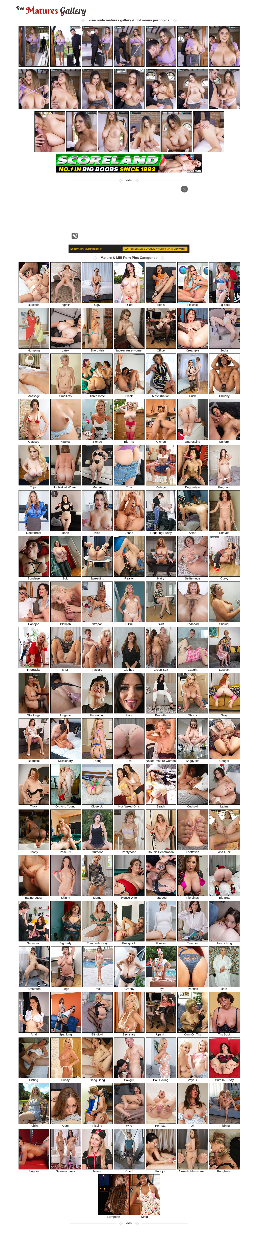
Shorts (192, 714)
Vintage (161, 486)
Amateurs (34, 987)
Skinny (65, 896)
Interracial (34, 668)
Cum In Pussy (224, 1078)
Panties (193, 987)
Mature (97, 486)
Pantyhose (129, 850)
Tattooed (161, 896)
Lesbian (224, 668)
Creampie (192, 349)
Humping (34, 349)
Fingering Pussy (161, 531)
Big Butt (224, 896)
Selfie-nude (192, 577)
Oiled (129, 303)
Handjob (34, 622)
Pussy (65, 1078)
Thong (97, 759)
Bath (224, 987)
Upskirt (161, 1033)
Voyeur (192, 1078)
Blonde (97, 440)
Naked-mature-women (161, 759)
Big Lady (65, 942)
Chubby (224, 394)
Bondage (34, 577)
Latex (65, 349)
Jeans (129, 531)
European (113, 1215)
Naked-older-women (192, 1170)
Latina (224, 805)
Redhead (192, 622)
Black (129, 394)
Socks (224, 349)
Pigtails (65, 303)
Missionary (65, 759)
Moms (97, 896)
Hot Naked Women (65, 486)
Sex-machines (65, 1170)
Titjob (34, 486)
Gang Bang (97, 1078)
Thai (129, 486)
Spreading (97, 577)
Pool (97, 987)
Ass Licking (224, 942)
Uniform (224, 440)
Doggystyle (192, 486)
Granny (129, 987)
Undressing (192, 440)
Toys (161, 987)
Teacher (192, 942)
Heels (161, 303)
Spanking (65, 1033)
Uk (192, 1124)
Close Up (97, 805)
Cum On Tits (192, 1033)
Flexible (192, 303)
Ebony (34, 850)
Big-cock (224, 303)
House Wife (129, 896)
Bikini (129, 622)
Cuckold (192, 805)
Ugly (97, 303)
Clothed (129, 668)
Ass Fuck (224, 850)
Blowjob (65, 622)
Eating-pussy (34, 896)
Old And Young (65, 805)
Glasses (34, 440)
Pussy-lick (129, 942)
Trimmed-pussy (97, 942)
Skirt (161, 622)
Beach (161, 805)
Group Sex (161, 668)
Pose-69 (65, 850)
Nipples (65, 440)
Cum (65, 1124)
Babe (65, 531)
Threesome (97, 394)
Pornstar (161, 1124)
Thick (34, 805)
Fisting (34, 1078)
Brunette (161, 714)
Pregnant (224, 486)
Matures (50, 10)
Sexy (224, 714)
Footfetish (192, 850)
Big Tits (129, 440)
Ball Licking (161, 1078)
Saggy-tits (192, 759)
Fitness (161, 942)
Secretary (129, 1033)
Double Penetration (161, 850)
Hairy (161, 577)
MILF (65, 668)
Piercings (192, 896)
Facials (97, 668)
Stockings (34, 714)
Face (129, 714)
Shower (224, 622)
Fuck (192, 394)
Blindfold (97, 1033)
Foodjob (161, 1170)
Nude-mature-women (129, 349)
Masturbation (161, 394)
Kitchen (161, 440)
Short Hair (97, 349)
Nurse (97, 1170)
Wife (129, 1124)
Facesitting (97, 714)
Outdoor (97, 850)
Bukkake (34, 303)
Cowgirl (129, 1078)
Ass (129, 759)
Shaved (224, 531)
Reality (129, 577)
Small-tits (65, 394)
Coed (129, 1170)
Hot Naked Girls (129, 805)
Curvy (224, 577)
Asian (192, 531)
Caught (192, 668)
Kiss (97, 531)
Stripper (34, 1170)
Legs (66, 987)
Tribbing (224, 1124)
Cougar (224, 759)
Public (34, 1124)
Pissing (97, 1124)
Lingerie (65, 714)
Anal (34, 1033)
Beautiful (34, 759)
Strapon (97, 622)
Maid (144, 1215)
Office (161, 349)
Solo (65, 577)
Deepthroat (34, 531)
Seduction (34, 942)
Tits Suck (224, 1033)
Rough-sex (224, 1170)
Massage (34, 394)
